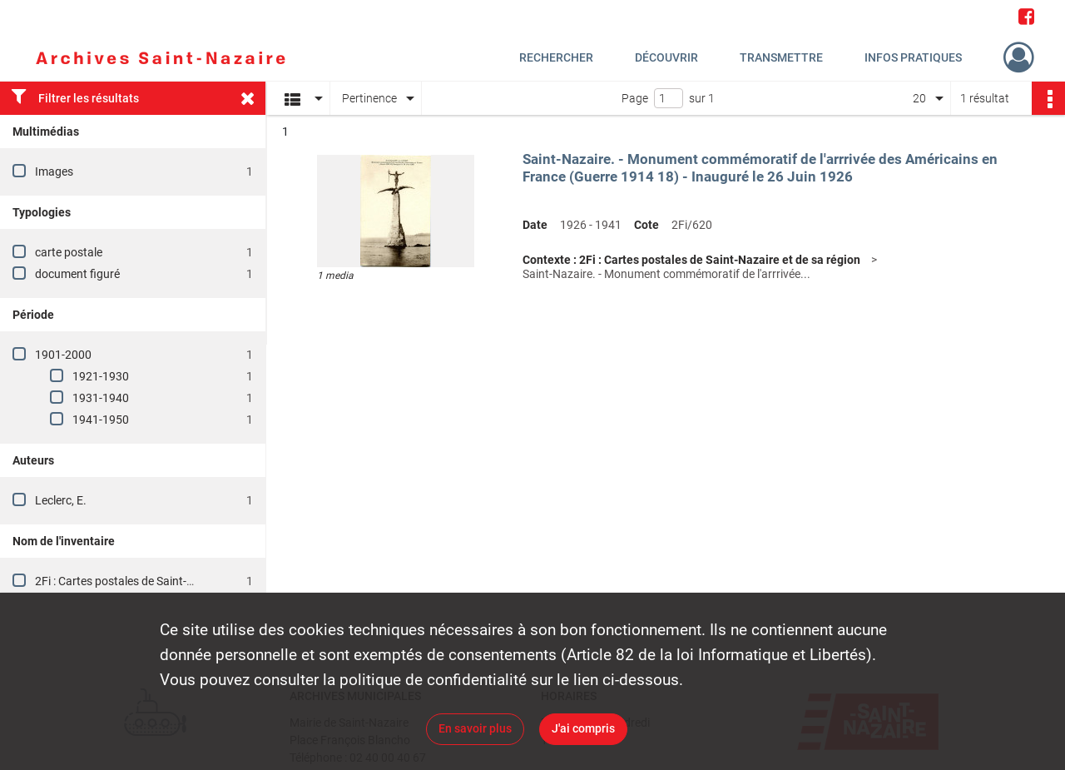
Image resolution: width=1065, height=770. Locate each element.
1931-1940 (100, 398)
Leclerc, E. (61, 500)
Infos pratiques (913, 57)
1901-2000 (63, 354)
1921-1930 (100, 376)
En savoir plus (475, 728)
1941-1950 (100, 419)
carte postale (68, 252)
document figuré (77, 274)
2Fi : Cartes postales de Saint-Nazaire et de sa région (169, 581)
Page (635, 98)
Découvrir (666, 57)
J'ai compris (583, 728)
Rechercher (556, 57)
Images (54, 171)
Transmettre (781, 57)
